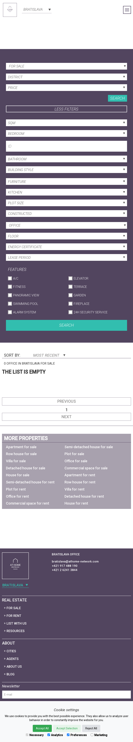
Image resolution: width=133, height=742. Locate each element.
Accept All (42, 728)
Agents (13, 659)
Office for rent (17, 496)
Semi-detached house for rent (30, 482)
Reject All (91, 728)
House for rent (76, 503)
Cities (11, 651)
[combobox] (37, 9)
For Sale (14, 608)
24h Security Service (91, 312)
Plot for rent (16, 489)
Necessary (34, 735)
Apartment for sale (21, 447)
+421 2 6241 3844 (64, 570)
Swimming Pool (25, 304)
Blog (10, 674)
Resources (16, 631)
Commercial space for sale (86, 468)
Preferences (77, 735)
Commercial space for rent (27, 503)
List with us (17, 623)
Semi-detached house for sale (89, 447)
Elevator (81, 278)
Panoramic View (26, 295)
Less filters (66, 109)
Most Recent (49, 355)
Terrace (80, 287)
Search (117, 98)
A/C (15, 278)
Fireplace (82, 304)
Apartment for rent (80, 475)
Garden (80, 295)
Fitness (19, 287)
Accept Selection (67, 728)
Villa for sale (16, 461)
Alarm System (24, 312)
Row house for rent (80, 482)
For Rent (14, 616)
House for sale (17, 475)
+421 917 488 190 (64, 566)
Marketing (99, 735)
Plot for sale (74, 454)
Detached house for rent (84, 496)
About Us (14, 666)
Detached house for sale (25, 468)
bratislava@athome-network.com (75, 561)
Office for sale (76, 461)
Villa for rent (75, 489)
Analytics (55, 735)
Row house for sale (21, 454)
